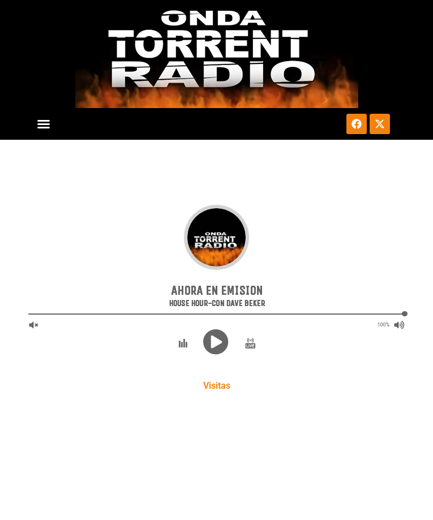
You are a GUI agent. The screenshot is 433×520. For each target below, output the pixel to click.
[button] (43, 124)
